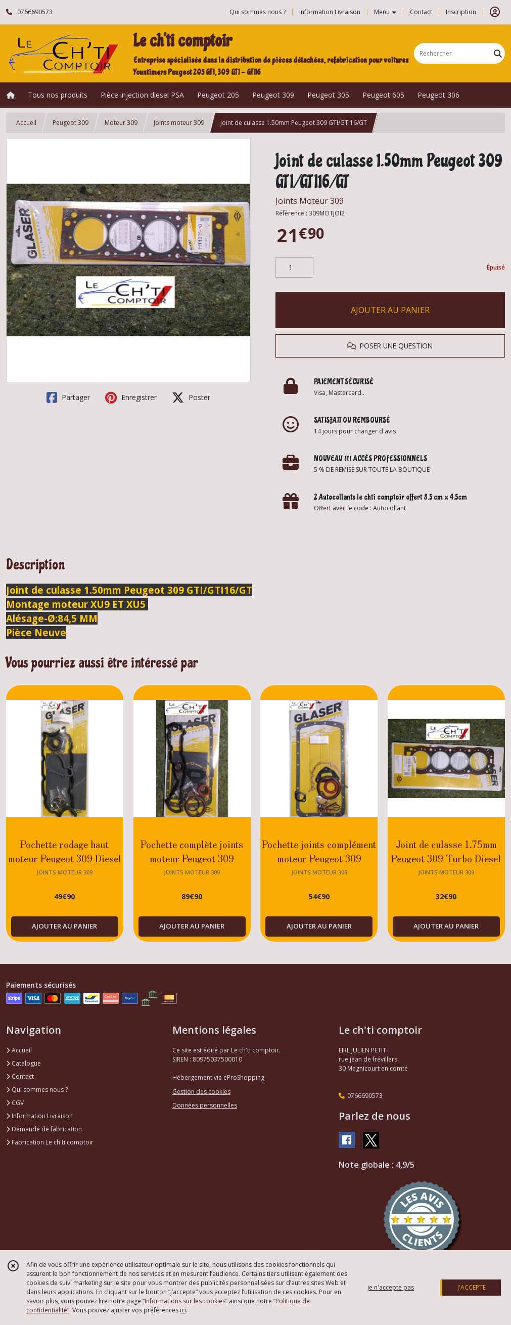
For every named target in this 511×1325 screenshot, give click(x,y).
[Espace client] (495, 12)
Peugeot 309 (70, 122)
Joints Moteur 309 (309, 200)
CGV (15, 1102)
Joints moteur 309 (179, 122)
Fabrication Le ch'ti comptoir (50, 1142)
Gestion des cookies (201, 1091)
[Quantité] (294, 267)
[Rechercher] (497, 53)
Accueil (26, 122)
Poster (191, 397)
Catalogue (23, 1063)
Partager (68, 397)
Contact (421, 12)
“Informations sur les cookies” (185, 1301)
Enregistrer (131, 397)
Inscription (461, 12)
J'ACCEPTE (471, 1287)
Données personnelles (204, 1105)
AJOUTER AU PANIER (390, 310)
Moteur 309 (121, 122)
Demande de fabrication (44, 1129)
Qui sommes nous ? (37, 1089)
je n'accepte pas (390, 1287)
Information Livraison (39, 1116)
